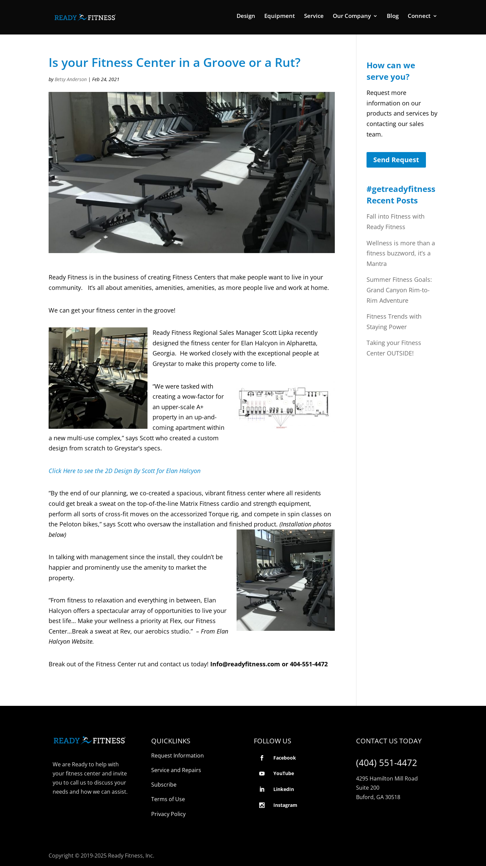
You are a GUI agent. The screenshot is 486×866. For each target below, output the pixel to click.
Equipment (279, 17)
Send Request (396, 159)
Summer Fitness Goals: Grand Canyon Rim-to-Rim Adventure (399, 289)
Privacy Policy (168, 814)
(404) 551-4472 (386, 763)
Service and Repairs (176, 770)
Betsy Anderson (71, 79)
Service (314, 17)
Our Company (352, 17)
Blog (393, 17)
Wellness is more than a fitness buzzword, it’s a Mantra (401, 253)
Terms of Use (168, 799)
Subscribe (164, 784)
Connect (419, 17)
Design (246, 17)
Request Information (177, 755)
